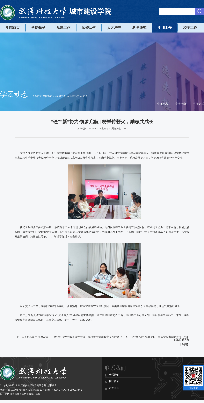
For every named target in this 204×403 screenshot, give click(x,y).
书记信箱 (114, 374)
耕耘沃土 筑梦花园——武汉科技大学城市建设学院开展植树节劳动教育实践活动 (73, 336)
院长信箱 (114, 381)
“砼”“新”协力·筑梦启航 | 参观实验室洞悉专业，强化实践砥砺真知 (160, 338)
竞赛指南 (180, 103)
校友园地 (114, 388)
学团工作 (165, 28)
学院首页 (13, 28)
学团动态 (74, 96)
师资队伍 (89, 28)
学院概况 (38, 28)
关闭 (184, 344)
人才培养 (114, 28)
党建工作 (63, 28)
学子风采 (199, 103)
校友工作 (190, 28)
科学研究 (139, 28)
